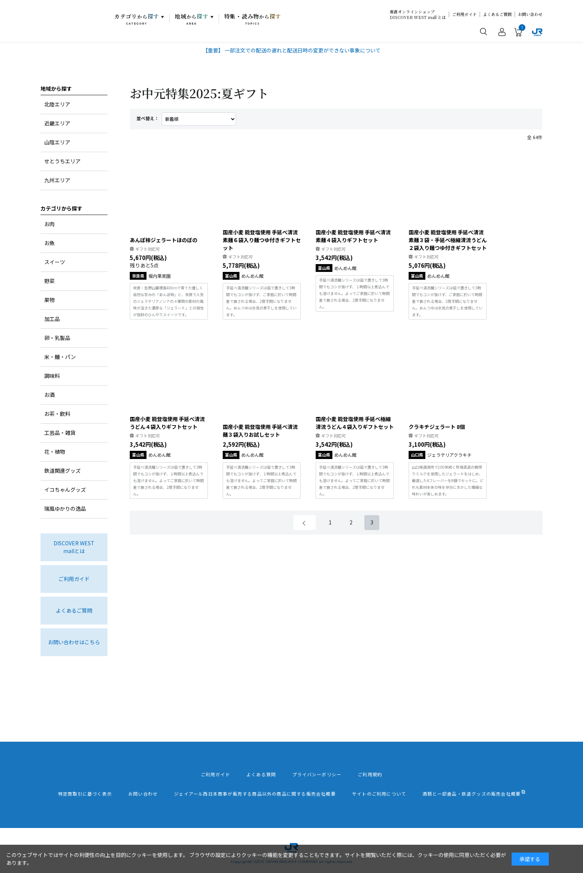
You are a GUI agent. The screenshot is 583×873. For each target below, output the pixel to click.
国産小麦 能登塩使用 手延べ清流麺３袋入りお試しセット (260, 430)
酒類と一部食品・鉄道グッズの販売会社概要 (471, 794)
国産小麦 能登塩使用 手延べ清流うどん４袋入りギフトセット (167, 422)
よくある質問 (261, 774)
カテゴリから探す (61, 208)
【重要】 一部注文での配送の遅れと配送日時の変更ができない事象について (292, 50)
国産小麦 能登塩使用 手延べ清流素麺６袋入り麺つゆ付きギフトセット (262, 239)
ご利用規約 (370, 774)
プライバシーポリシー (316, 774)
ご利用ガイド (464, 14)
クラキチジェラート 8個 (437, 426)
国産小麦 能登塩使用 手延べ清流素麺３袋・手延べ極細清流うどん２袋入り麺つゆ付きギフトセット (448, 239)
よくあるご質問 (497, 14)
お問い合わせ (530, 14)
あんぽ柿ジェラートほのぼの (163, 240)
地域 (192, 19)
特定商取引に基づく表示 (85, 794)
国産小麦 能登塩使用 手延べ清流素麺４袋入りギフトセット (353, 236)
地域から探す (56, 88)
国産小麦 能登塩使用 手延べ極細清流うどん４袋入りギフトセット (355, 422)
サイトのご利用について (379, 794)
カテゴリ (136, 19)
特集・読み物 (252, 19)
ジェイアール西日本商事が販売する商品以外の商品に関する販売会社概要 (255, 794)
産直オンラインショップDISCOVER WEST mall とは (418, 14)
